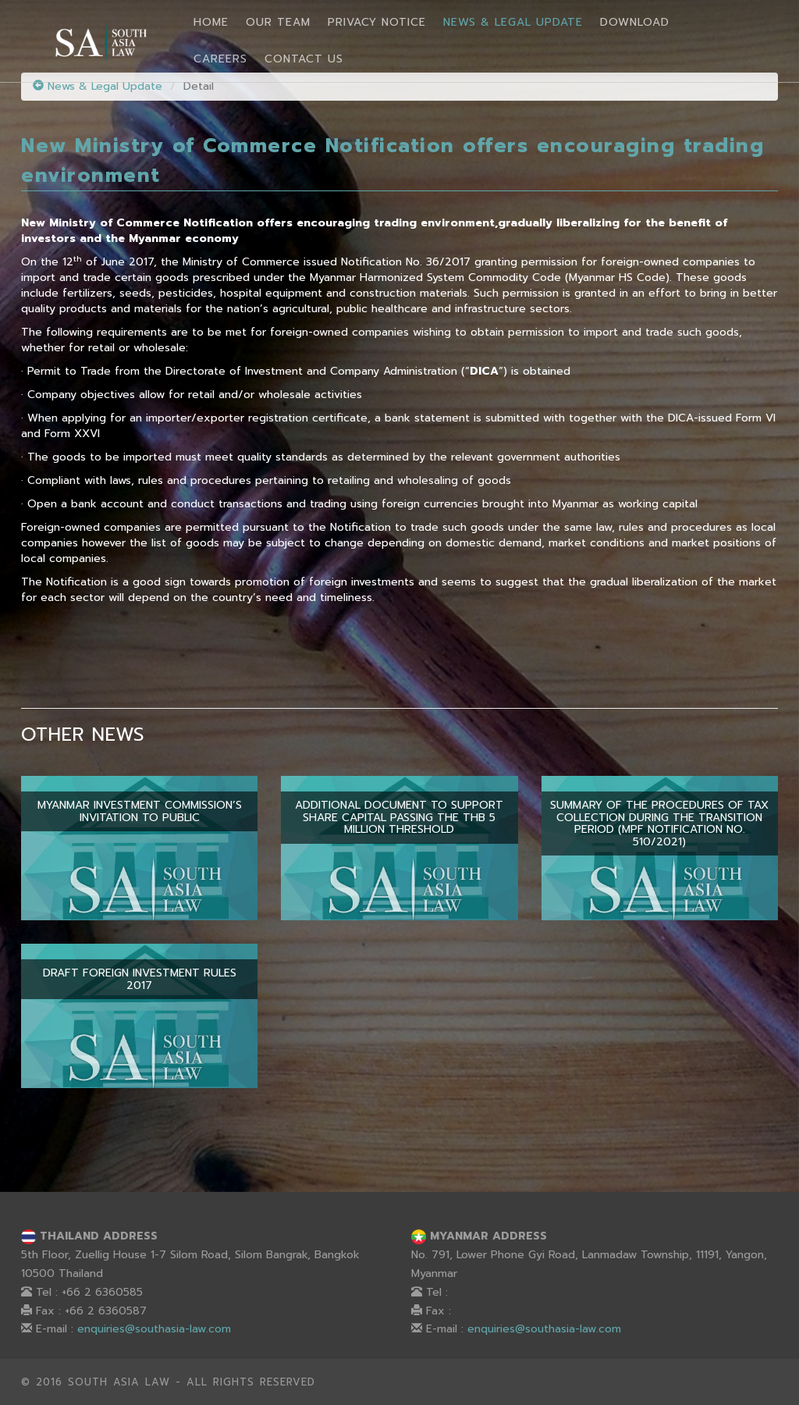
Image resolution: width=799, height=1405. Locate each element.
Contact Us (304, 59)
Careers (220, 59)
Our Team (278, 22)
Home (211, 22)
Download (634, 22)
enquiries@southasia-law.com (154, 1329)
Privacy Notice (377, 22)
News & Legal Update (513, 22)
